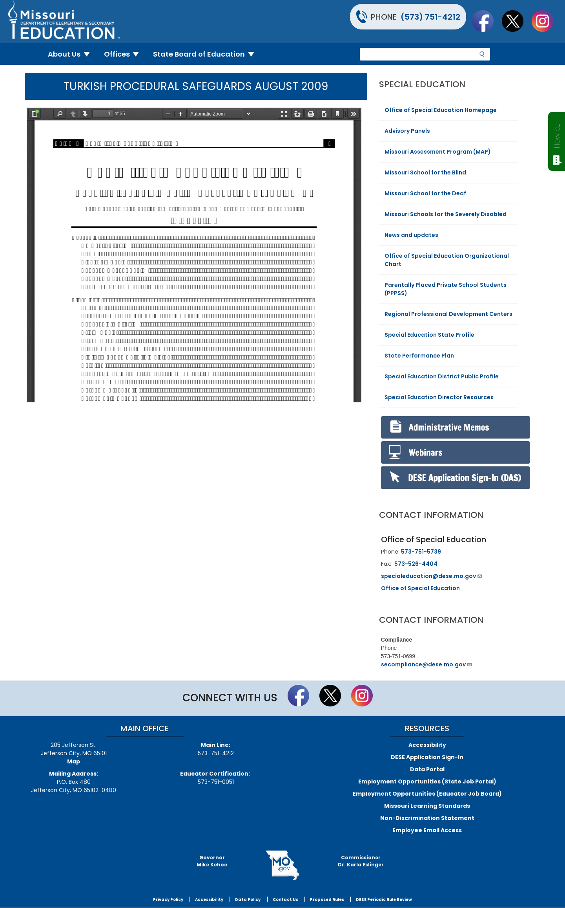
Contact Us (285, 899)
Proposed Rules (327, 899)
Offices (125, 54)
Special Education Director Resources (439, 397)
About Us (72, 54)
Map (73, 761)
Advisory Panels (407, 131)
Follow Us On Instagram (546, 21)
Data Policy (248, 899)
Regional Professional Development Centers (448, 314)
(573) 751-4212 (430, 16)
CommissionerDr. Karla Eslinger (361, 861)
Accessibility (427, 745)
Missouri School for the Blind (425, 172)
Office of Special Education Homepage (441, 110)
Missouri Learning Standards (427, 806)
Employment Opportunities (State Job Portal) (427, 781)
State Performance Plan (419, 356)
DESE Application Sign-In (427, 757)
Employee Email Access (427, 830)
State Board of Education (207, 54)
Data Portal (427, 769)
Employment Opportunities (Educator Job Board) (427, 794)
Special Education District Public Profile (442, 376)
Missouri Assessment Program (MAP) (438, 152)
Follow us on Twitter (516, 21)
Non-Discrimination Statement (427, 818)
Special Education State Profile (429, 335)
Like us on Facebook (486, 21)
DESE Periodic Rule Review (384, 899)
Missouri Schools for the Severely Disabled (446, 214)
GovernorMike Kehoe (212, 861)
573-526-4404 (415, 564)
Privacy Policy (168, 899)
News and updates (411, 235)
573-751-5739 (421, 552)
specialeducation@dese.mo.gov (432, 576)
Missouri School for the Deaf (425, 193)
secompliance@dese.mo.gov (426, 664)
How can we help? (557, 134)
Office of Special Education (420, 588)
